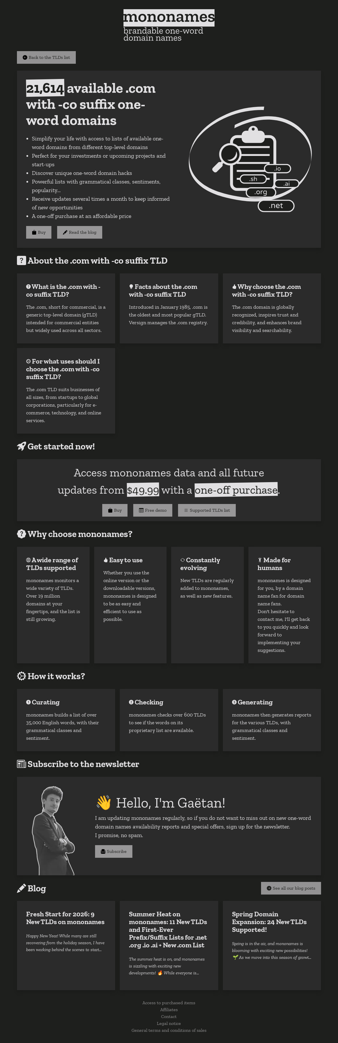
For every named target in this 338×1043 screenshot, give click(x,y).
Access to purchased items (168, 1002)
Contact (169, 1016)
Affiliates (169, 1009)
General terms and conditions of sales (169, 1030)
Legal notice (169, 1023)
